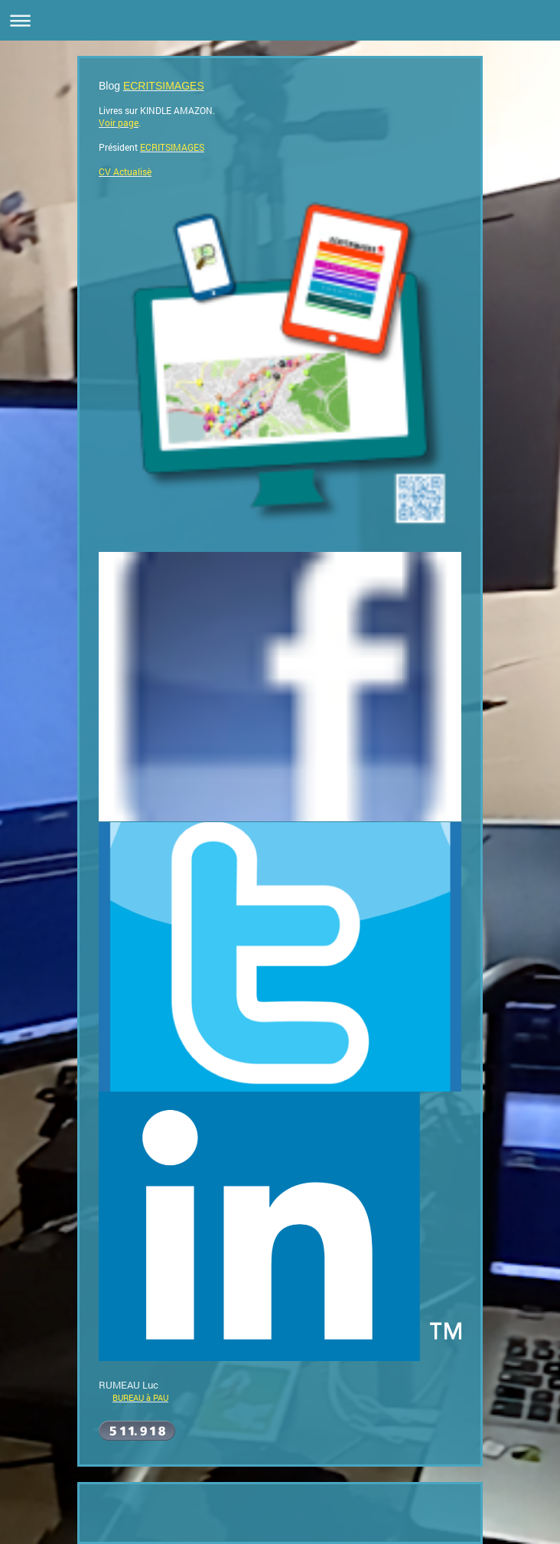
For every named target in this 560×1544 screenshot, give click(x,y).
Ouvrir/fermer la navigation (280, 20)
